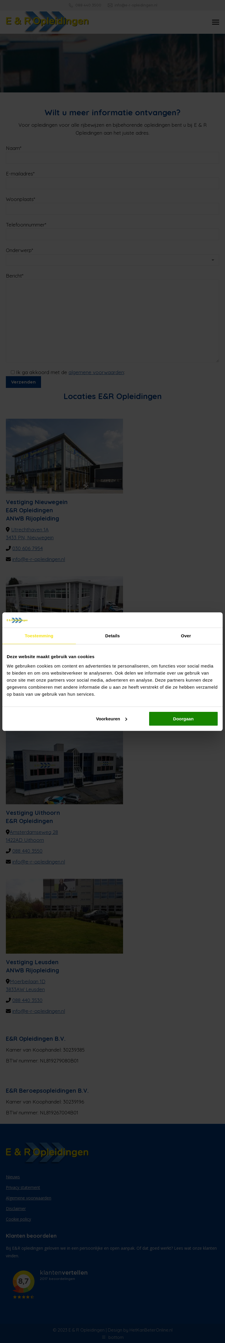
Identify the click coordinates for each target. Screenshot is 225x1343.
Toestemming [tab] (39, 635)
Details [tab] (112, 635)
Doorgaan (183, 718)
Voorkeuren (111, 718)
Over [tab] (186, 635)
